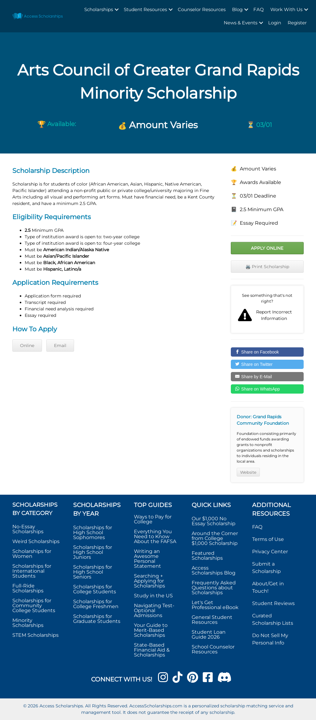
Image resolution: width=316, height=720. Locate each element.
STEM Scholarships (35, 635)
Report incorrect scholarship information (267, 309)
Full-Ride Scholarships (28, 588)
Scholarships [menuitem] (98, 9)
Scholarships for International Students (31, 571)
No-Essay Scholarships (28, 529)
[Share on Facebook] (267, 352)
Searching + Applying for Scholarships (149, 581)
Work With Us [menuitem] (286, 9)
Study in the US (153, 596)
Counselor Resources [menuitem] (202, 9)
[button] (116, 9)
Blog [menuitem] (237, 9)
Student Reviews (273, 603)
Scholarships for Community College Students (33, 605)
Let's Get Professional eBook (215, 604)
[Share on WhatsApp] (267, 389)
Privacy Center (270, 551)
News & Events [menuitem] (240, 23)
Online (27, 345)
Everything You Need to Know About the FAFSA (155, 536)
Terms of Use (268, 539)
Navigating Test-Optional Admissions (154, 610)
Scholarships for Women (31, 553)
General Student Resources (212, 619)
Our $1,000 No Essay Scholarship (213, 521)
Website (248, 472)
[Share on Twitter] (267, 364)
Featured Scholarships (208, 555)
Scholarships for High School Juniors (92, 552)
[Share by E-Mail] (267, 376)
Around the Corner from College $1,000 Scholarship (215, 538)
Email (60, 345)
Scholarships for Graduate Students (96, 618)
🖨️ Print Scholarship (267, 266)
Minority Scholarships (28, 622)
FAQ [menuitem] (258, 9)
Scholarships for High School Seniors (92, 572)
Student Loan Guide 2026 (209, 634)
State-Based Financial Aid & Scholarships (152, 650)
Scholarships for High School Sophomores (92, 532)
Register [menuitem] (297, 23)
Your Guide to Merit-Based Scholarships (151, 630)
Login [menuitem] (274, 23)
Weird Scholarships (36, 541)
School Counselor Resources (213, 649)
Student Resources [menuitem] (145, 9)
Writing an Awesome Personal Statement (147, 558)
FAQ (257, 527)
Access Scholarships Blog (213, 570)
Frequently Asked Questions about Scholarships (214, 587)
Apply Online (267, 248)
